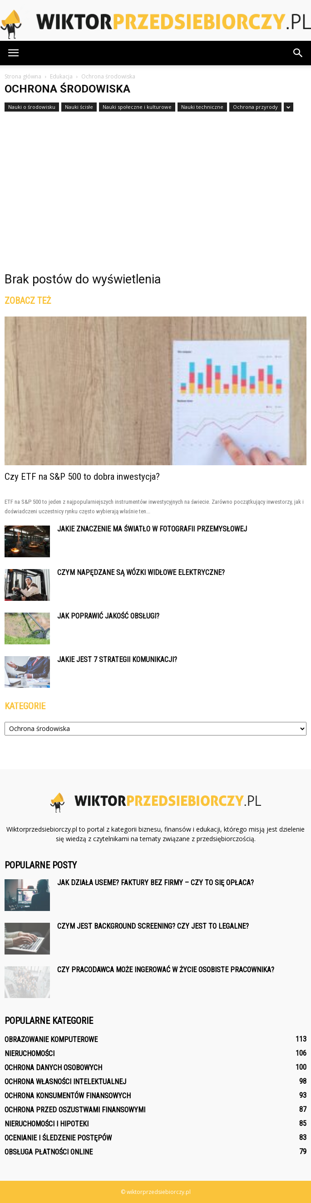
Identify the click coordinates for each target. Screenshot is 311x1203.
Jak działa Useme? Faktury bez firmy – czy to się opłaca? (155, 882)
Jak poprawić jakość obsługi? (108, 616)
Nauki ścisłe (79, 106)
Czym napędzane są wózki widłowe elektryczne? (141, 572)
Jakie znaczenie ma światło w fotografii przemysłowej (152, 529)
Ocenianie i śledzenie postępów (58, 1138)
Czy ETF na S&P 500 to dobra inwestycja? (82, 476)
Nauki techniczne (202, 106)
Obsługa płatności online (49, 1152)
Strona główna (23, 76)
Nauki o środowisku (31, 106)
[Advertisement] (155, 180)
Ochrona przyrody (255, 106)
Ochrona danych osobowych (53, 1067)
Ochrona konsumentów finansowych (68, 1095)
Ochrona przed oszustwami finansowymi (75, 1110)
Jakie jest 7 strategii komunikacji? (117, 659)
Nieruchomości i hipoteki (47, 1124)
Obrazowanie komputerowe (51, 1039)
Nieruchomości (29, 1053)
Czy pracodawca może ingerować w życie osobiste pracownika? (165, 969)
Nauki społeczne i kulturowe (137, 106)
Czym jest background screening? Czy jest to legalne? (153, 926)
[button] (298, 53)
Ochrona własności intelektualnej (65, 1081)
